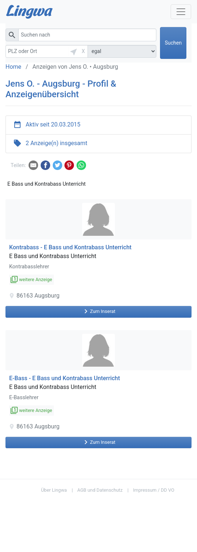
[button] (73, 51)
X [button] (83, 51)
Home (13, 66)
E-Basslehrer (23, 397)
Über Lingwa (54, 490)
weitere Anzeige (31, 279)
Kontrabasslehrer (29, 267)
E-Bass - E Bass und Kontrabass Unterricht (64, 378)
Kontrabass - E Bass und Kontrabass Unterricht (70, 247)
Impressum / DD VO (153, 490)
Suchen (173, 43)
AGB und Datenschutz (100, 490)
